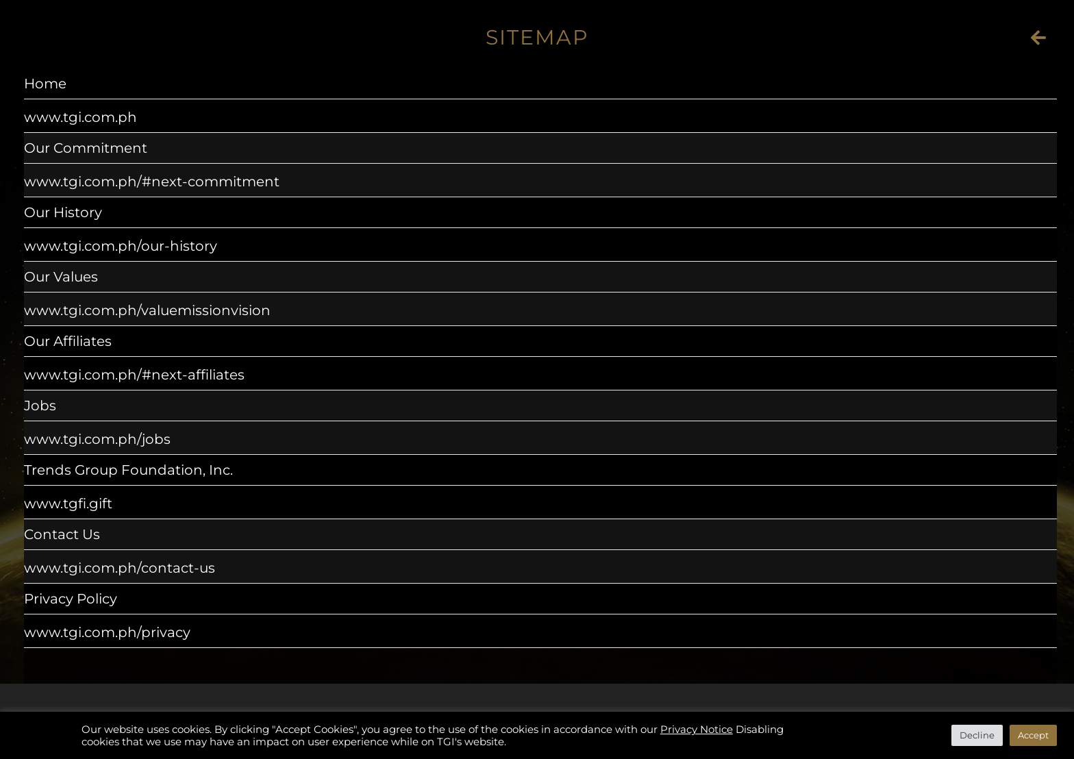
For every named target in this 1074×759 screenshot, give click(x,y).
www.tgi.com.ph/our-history (120, 246)
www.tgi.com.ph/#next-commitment (151, 181)
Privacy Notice (696, 729)
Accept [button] (1033, 735)
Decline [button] (977, 735)
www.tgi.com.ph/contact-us (119, 568)
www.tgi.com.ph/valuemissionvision (147, 310)
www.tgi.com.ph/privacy (107, 632)
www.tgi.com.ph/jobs (97, 439)
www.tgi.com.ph (80, 117)
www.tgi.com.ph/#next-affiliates (134, 374)
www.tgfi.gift (68, 503)
